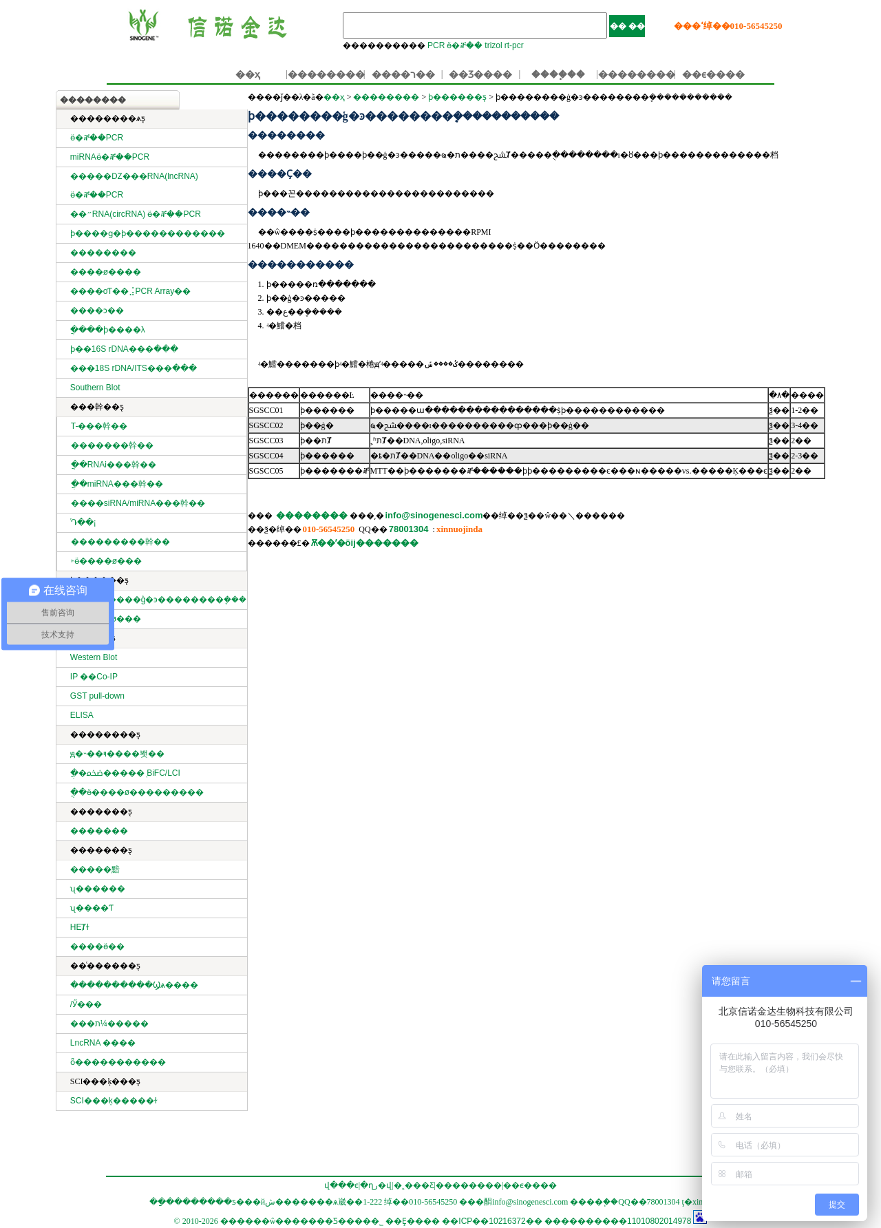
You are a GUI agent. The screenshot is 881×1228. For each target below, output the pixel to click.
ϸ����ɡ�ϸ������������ (147, 233)
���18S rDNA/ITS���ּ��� (133, 368)
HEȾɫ (80, 927)
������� (99, 831)
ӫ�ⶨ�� (464, 45)
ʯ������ (97, 888)
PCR (436, 45)
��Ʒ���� (480, 74)
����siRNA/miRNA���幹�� (138, 503)
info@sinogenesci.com (434, 515)
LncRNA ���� (103, 1043)
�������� (326, 74)
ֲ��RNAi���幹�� (113, 464)
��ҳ (247, 74)
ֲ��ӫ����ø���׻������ (137, 792)
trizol (493, 45)
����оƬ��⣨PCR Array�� (130, 291)
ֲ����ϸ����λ (107, 330)
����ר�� (403, 74)
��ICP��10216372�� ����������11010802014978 (566, 1221)
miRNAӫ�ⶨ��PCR (109, 157)
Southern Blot (95, 387)
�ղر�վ (376, 1185)
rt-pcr (514, 45)
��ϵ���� (713, 74)
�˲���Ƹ (414, 1185)
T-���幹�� (99, 426)
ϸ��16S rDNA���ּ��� (124, 349)
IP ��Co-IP (94, 676)
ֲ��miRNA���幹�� (117, 484)
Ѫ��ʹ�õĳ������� (364, 543)
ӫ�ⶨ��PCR (96, 137)
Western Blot (93, 657)
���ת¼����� (109, 1023)
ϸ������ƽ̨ (457, 97)
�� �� (627, 26)
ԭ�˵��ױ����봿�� (117, 754)
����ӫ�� (97, 946)
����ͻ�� (97, 310)
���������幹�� (120, 542)
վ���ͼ (341, 1185)
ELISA (82, 715)
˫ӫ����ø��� (106, 561)
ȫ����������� (118, 1062)
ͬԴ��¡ (83, 522)
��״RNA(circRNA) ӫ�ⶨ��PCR (135, 214)
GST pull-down (97, 696)
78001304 (409, 529)
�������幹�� (112, 445)
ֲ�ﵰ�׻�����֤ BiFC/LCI (125, 773)
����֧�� (558, 74)
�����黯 (95, 869)
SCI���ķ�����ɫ (114, 1100)
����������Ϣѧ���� (134, 985)
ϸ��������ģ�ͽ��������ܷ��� (158, 599)
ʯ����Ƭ (92, 908)
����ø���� (105, 272)
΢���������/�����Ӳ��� (86, 1004)
